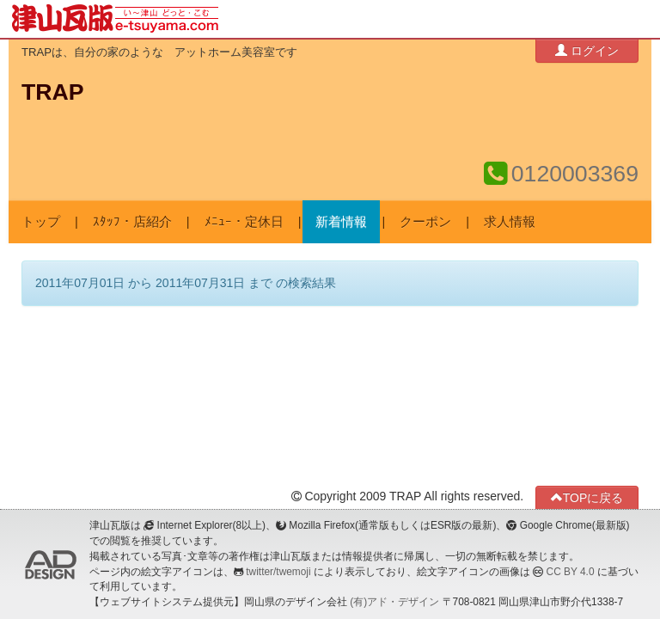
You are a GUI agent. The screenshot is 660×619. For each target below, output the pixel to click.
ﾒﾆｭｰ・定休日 (244, 222)
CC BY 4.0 (571, 572)
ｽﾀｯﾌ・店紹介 (132, 222)
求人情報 (509, 222)
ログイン (587, 50)
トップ (40, 222)
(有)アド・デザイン (394, 602)
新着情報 (341, 222)
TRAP (52, 92)
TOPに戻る (587, 497)
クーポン (425, 222)
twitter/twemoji (278, 572)
